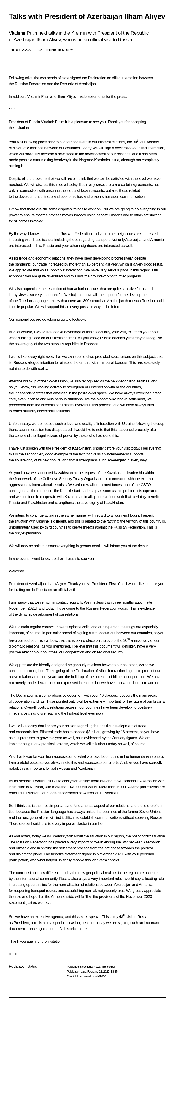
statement (72, 854)
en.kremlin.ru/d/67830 (93, 976)
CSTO (146, 485)
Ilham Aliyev (67, 96)
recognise (154, 338)
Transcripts (108, 966)
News (96, 966)
